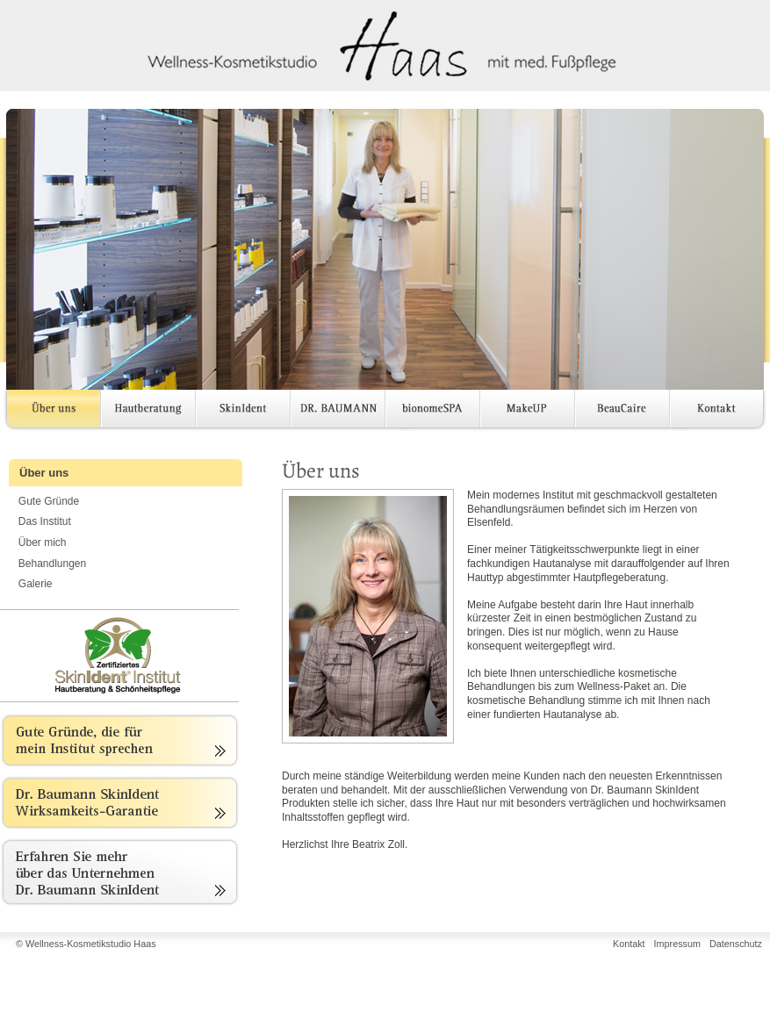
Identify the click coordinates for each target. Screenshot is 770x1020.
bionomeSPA (432, 412)
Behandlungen (52, 563)
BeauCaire (622, 412)
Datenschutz (735, 943)
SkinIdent (243, 412)
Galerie (35, 584)
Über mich (42, 542)
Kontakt (717, 412)
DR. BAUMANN (338, 412)
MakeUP (527, 412)
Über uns (50, 412)
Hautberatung (148, 412)
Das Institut (44, 521)
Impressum (677, 943)
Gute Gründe (48, 501)
